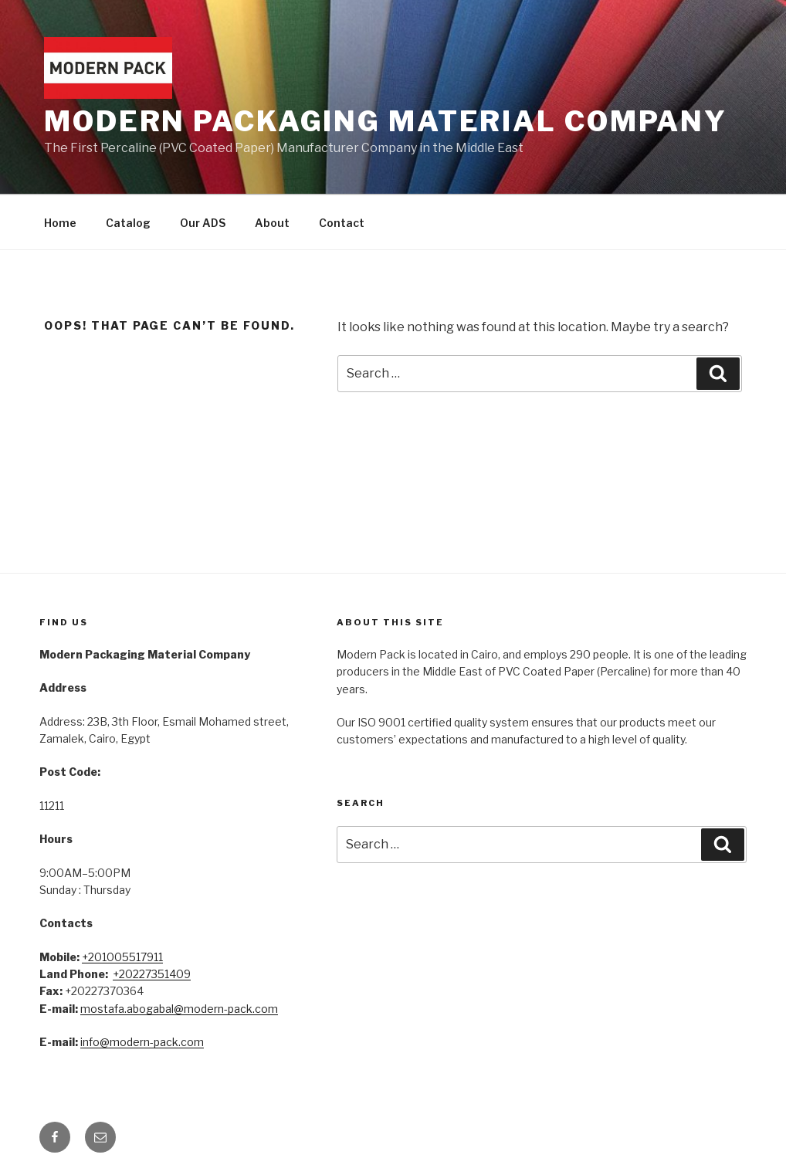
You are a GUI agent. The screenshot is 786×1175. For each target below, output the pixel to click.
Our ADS (202, 222)
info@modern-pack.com (142, 1041)
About (272, 222)
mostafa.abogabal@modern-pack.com (179, 1008)
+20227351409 (152, 973)
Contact (341, 222)
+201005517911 (122, 956)
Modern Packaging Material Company (385, 121)
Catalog (128, 222)
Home (60, 222)
